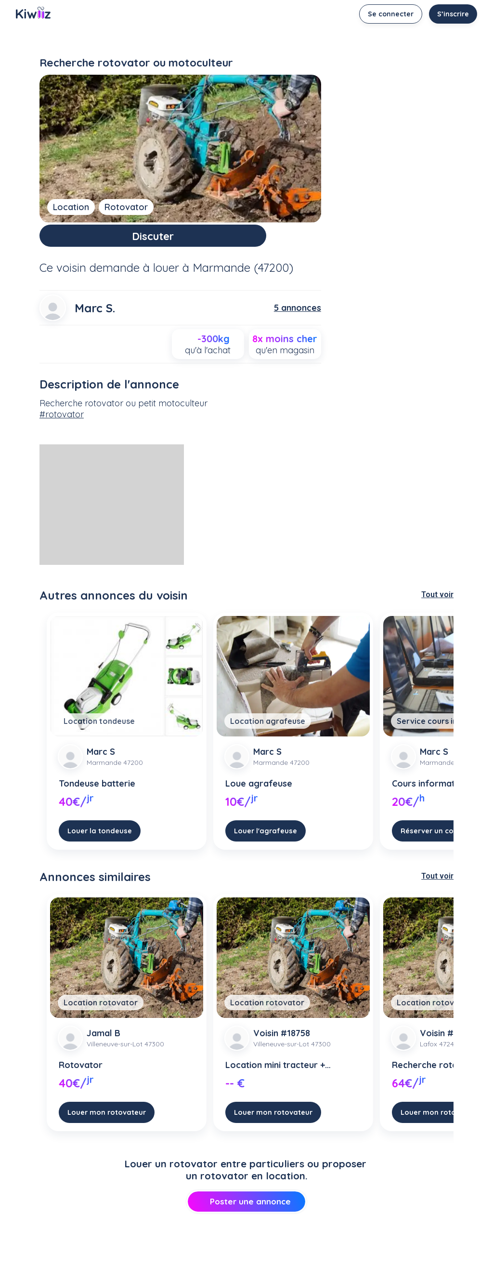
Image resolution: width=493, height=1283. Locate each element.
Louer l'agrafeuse (265, 837)
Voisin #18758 (281, 1040)
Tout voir (437, 601)
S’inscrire (453, 14)
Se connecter (391, 14)
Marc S (101, 758)
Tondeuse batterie (97, 790)
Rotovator (126, 207)
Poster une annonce (246, 1208)
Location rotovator (101, 1010)
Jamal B (103, 1040)
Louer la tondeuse (99, 837)
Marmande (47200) (243, 274)
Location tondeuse (99, 728)
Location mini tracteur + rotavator (275, 1072)
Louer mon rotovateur (106, 1119)
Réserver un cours (433, 837)
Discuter (180, 239)
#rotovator (61, 421)
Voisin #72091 (448, 1040)
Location (71, 207)
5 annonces (297, 315)
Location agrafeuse (267, 728)
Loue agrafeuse (258, 790)
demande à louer (134, 274)
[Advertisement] (111, 512)
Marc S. (95, 315)
